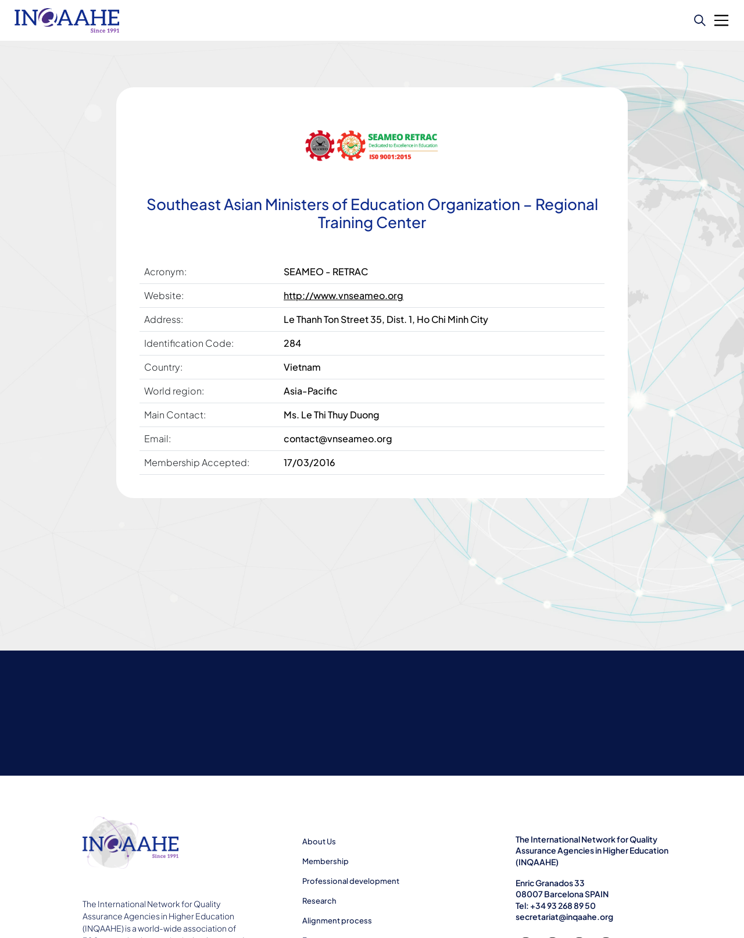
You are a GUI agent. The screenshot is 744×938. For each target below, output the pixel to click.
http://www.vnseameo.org (343, 295)
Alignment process (337, 920)
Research (319, 900)
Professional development (350, 881)
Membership (325, 861)
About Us (319, 841)
